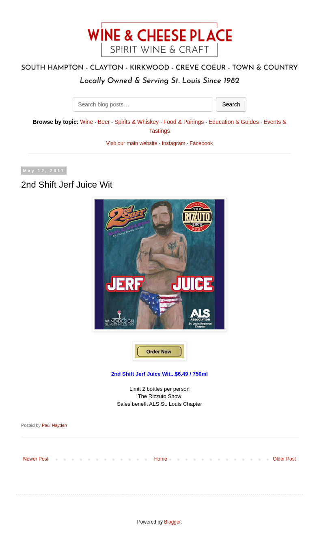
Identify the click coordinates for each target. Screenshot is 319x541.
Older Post (284, 459)
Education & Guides (234, 122)
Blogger (172, 522)
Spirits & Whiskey (136, 122)
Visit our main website (131, 143)
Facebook (201, 143)
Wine (86, 122)
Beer (104, 122)
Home (160, 459)
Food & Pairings (184, 122)
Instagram (173, 143)
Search (231, 104)
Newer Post (35, 459)
